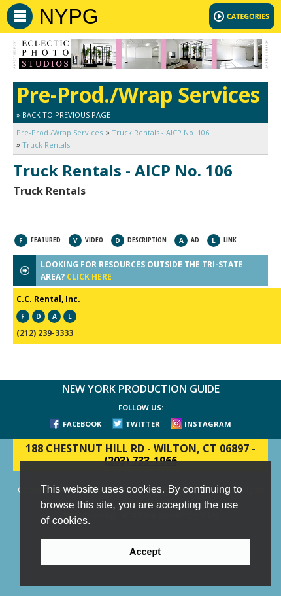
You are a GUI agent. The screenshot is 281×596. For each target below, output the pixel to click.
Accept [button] (145, 551)
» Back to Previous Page (63, 115)
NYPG (69, 16)
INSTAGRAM (207, 424)
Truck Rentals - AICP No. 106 (160, 132)
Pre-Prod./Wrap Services (59, 132)
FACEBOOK (82, 424)
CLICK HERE (89, 276)
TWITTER (142, 424)
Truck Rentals (46, 145)
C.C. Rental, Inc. (48, 299)
